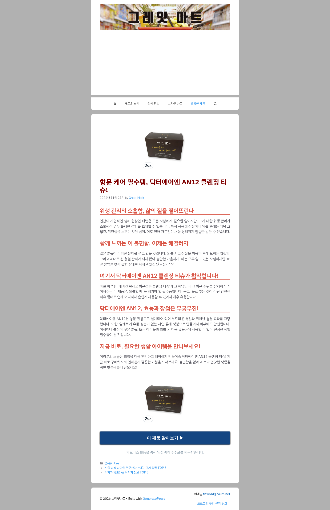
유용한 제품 (198, 103)
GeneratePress (154, 498)
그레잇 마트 (175, 103)
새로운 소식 (132, 103)
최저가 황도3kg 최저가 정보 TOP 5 (127, 472)
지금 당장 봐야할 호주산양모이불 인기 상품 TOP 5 (135, 467)
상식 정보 (153, 103)
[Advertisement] (165, 66)
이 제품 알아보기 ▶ (165, 438)
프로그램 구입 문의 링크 (212, 503)
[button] (215, 103)
